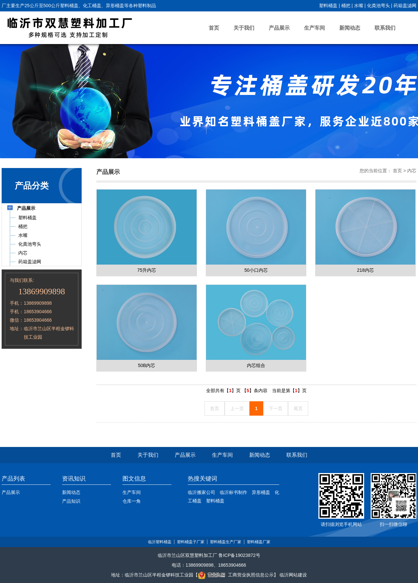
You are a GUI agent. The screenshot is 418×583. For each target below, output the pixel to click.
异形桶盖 (261, 492)
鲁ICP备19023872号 (239, 555)
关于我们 (243, 28)
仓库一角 (131, 501)
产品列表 (13, 478)
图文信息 (134, 478)
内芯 (411, 170)
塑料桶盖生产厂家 (225, 542)
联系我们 (385, 28)
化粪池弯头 (378, 5)
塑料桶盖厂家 (258, 542)
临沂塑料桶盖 (159, 542)
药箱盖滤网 (405, 5)
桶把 (345, 5)
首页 (214, 28)
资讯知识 (74, 478)
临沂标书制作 (233, 492)
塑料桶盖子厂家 (190, 542)
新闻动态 (349, 28)
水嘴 (358, 5)
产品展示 (279, 28)
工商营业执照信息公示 (236, 574)
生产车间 (314, 28)
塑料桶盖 (328, 5)
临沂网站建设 (293, 574)
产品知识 (71, 501)
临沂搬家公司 (201, 492)
